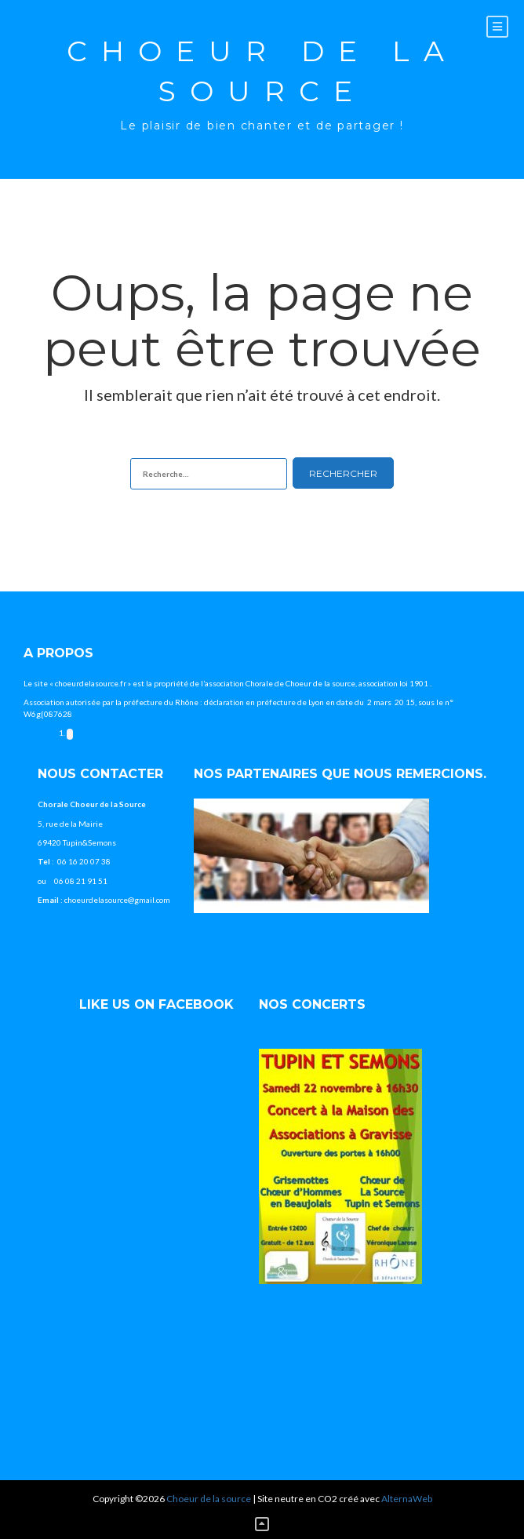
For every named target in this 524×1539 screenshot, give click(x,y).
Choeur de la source (262, 71)
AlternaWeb (406, 1498)
